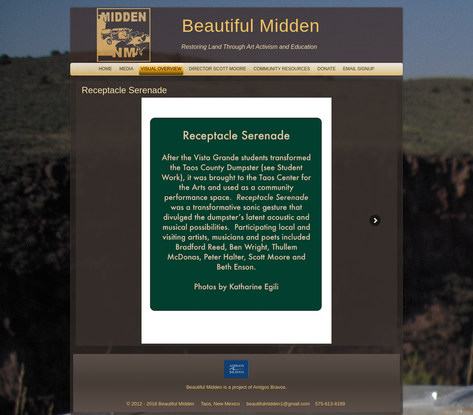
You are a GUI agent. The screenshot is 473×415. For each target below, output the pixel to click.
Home (105, 68)
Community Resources (281, 68)
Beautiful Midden (251, 26)
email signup (358, 68)
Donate (326, 68)
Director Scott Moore (217, 68)
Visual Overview (161, 68)
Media (126, 68)
